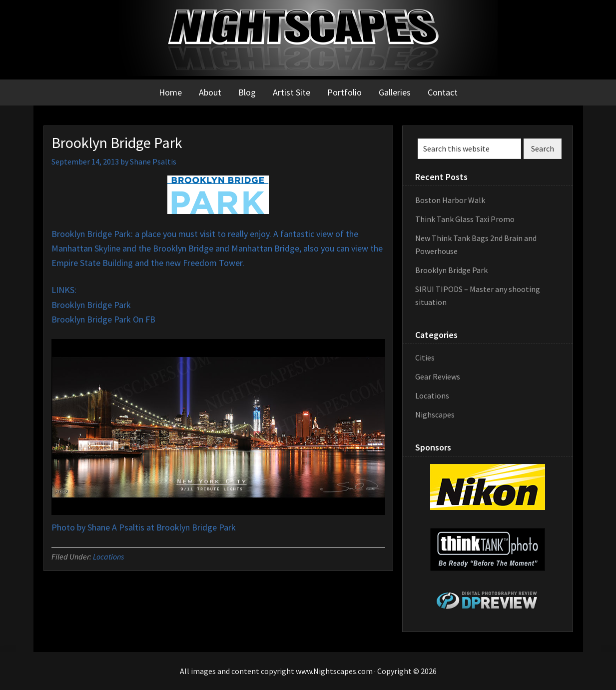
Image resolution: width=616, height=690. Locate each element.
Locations (108, 557)
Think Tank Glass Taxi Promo (465, 219)
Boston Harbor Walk (450, 200)
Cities (425, 357)
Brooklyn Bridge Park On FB (103, 319)
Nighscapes (435, 415)
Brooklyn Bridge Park (91, 304)
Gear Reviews (437, 377)
